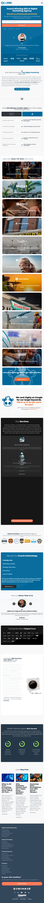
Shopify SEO (4, 836)
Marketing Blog (5, 870)
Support (4, 873)
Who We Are (5, 865)
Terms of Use (15, 899)
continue (4, 814)
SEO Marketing (5, 830)
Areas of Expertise (6, 868)
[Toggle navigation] (42, 3)
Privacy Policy (23, 899)
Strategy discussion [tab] (9, 567)
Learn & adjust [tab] (7, 574)
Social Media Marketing (7, 833)
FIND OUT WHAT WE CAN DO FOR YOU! (22, 520)
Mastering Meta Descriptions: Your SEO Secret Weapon (35, 788)
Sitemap (29, 899)
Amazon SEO (5, 853)
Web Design (4, 841)
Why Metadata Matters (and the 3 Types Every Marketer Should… (21, 789)
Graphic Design (5, 848)
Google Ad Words (6, 831)
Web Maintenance (6, 843)
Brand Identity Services (7, 846)
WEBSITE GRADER (22, 883)
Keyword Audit (5, 856)
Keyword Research (6, 858)
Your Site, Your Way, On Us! (22, 89)
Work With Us (21, 25)
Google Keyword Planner (7, 860)
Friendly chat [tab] (7, 560)
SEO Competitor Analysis (7, 855)
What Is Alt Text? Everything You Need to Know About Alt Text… (7, 788)
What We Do (5, 867)
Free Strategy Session (7, 872)
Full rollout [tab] (6, 570)
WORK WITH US (9, 586)
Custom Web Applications (8, 845)
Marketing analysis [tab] (9, 564)
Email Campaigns (6, 834)
